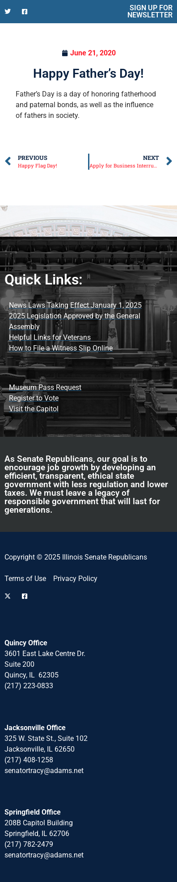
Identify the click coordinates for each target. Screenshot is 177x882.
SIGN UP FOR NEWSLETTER (150, 11)
